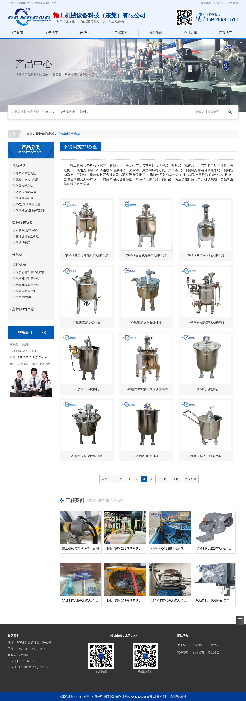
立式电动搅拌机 (26, 291)
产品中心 (219, 3)
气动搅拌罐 (67, 111)
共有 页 (190, 479)
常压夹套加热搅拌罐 (87, 322)
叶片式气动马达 (26, 173)
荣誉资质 (183, 652)
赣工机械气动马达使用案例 (80, 548)
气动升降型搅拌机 (27, 278)
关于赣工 (51, 33)
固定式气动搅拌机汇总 (30, 272)
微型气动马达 (24, 185)
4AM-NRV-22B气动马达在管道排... (219, 548)
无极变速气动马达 (27, 179)
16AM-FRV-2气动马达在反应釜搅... (175, 600)
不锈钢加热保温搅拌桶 (146, 322)
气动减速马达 (24, 198)
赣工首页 (16, 33)
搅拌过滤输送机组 (27, 236)
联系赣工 (225, 33)
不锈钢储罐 (23, 242)
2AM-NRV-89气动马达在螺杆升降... (86, 600)
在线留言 (233, 3)
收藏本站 (206, 3)
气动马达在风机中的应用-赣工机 (218, 600)
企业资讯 (190, 33)
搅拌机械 (19, 264)
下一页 (162, 479)
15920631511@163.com (32, 357)
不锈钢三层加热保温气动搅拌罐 (86, 255)
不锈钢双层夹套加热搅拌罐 (205, 255)
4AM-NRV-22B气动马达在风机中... (130, 600)
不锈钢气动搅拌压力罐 (86, 456)
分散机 (17, 254)
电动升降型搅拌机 (27, 284)
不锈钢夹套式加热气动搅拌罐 (146, 255)
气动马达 (49, 111)
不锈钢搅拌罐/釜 (69, 134)
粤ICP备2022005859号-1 (140, 696)
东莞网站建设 (178, 696)
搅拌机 (83, 111)
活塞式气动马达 (26, 191)
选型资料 (155, 33)
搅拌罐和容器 (45, 134)
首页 (29, 134)
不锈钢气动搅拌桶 (86, 389)
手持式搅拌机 (24, 297)
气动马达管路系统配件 (30, 210)
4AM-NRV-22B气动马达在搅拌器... (130, 548)
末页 (176, 479)
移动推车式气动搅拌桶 (205, 456)
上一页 (118, 479)
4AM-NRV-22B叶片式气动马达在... (174, 548)
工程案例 (121, 33)
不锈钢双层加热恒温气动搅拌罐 (146, 389)
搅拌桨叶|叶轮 (23, 309)
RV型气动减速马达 (28, 204)
